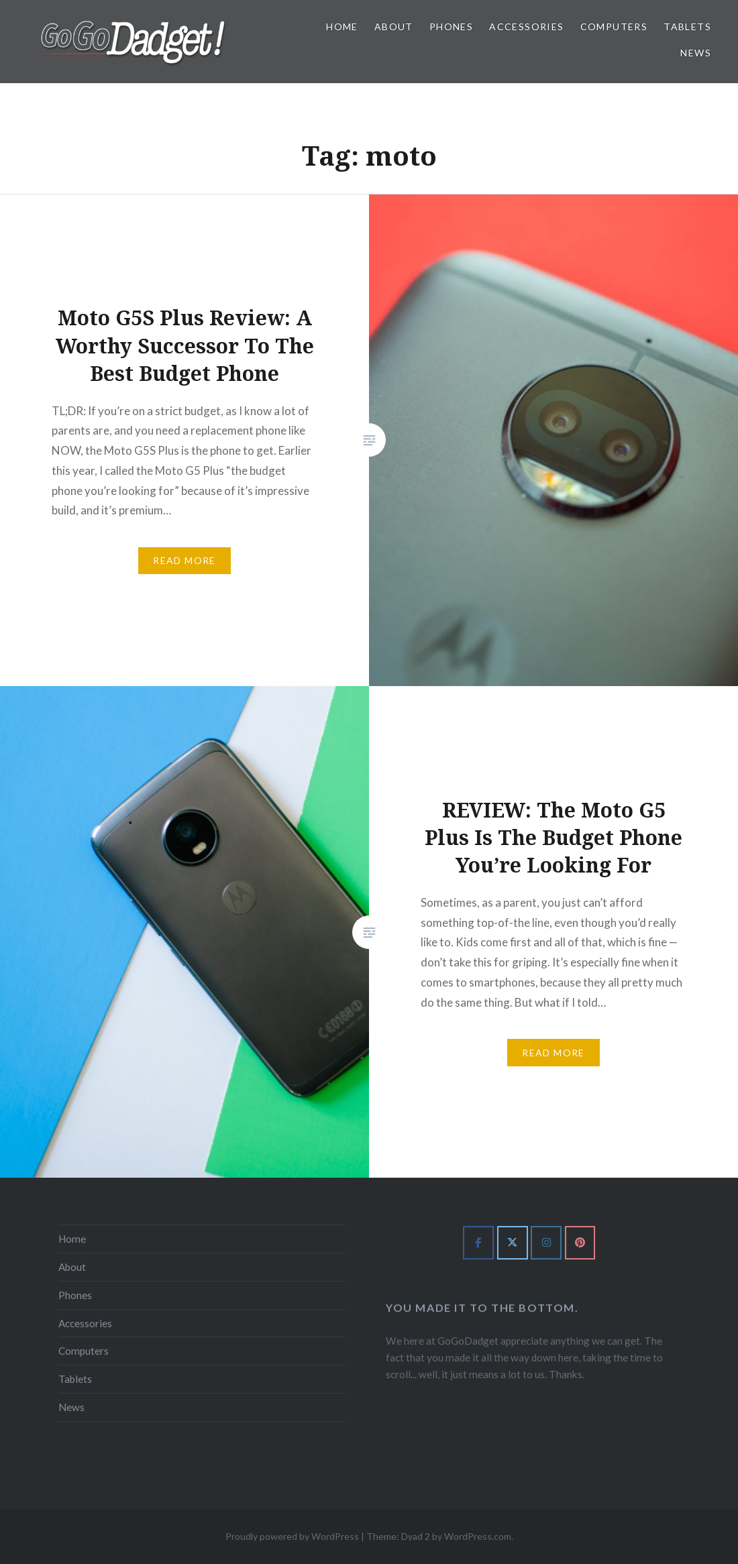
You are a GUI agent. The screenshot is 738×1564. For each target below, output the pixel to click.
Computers (614, 26)
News (695, 52)
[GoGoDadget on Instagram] (546, 1243)
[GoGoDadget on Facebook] (478, 1243)
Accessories (526, 26)
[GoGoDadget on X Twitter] (512, 1243)
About (393, 26)
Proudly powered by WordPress (292, 1536)
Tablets (687, 26)
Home (342, 26)
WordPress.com (477, 1536)
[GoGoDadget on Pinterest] (580, 1243)
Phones (451, 26)
